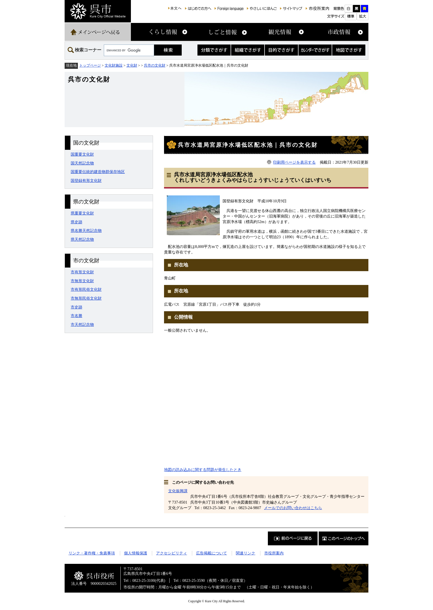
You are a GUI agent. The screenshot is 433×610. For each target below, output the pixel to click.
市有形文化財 (82, 272)
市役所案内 (274, 553)
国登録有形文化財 (86, 180)
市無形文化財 (82, 281)
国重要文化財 (82, 154)
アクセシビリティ (171, 553)
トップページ (90, 65)
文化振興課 (178, 491)
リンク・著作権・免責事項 (91, 553)
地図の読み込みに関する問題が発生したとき (202, 469)
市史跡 (76, 307)
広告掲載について (211, 553)
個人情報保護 (135, 553)
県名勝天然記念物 (86, 230)
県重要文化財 (82, 213)
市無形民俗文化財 (86, 298)
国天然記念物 (82, 163)
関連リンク (245, 553)
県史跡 (76, 222)
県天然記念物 (82, 239)
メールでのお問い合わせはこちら (293, 508)
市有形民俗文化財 (86, 289)
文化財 (131, 65)
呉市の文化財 (154, 65)
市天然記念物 (82, 324)
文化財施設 (114, 65)
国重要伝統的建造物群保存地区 (98, 171)
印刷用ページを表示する (294, 162)
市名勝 (76, 315)
